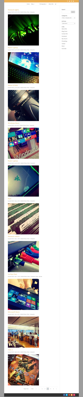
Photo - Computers (31, 12)
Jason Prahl (11, 12)
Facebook (64, 36)
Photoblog (64, 41)
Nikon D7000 (13, 85)
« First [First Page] (32, 388)
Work (63, 46)
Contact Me (65, 34)
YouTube (64, 48)
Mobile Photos (23, 12)
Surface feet (12, 274)
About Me (50, 4)
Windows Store (13, 123)
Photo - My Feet (39, 276)
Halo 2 (10, 350)
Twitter (63, 43)
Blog (33, 4)
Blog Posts (64, 31)
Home (28, 4)
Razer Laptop (13, 47)
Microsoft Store (13, 312)
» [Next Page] (56, 388)
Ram (9, 199)
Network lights (13, 10)
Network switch (14, 236)
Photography (42, 4)
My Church (64, 38)
